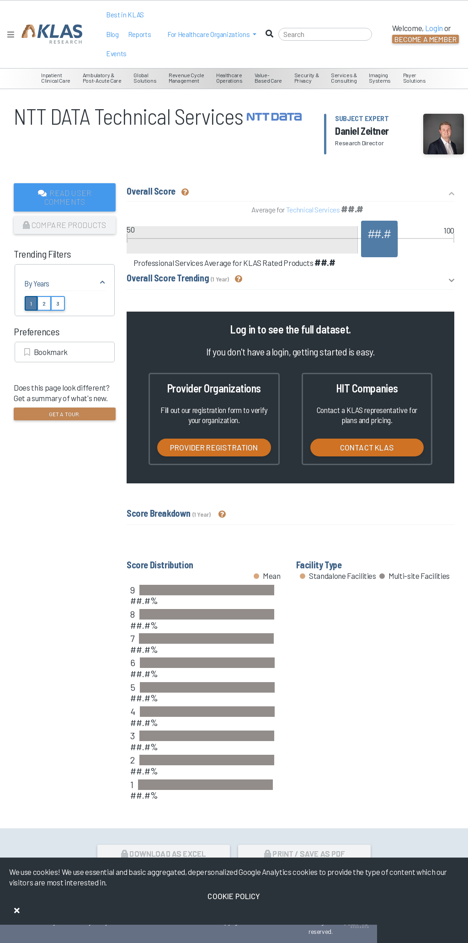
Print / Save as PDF (304, 853)
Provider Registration (214, 447)
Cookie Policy (233, 896)
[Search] (325, 34)
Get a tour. (64, 414)
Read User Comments (64, 197)
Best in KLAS (125, 15)
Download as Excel (163, 853)
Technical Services (313, 209)
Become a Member (425, 39)
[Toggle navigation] (11, 34)
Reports (139, 34)
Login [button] (434, 27)
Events (116, 53)
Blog (112, 34)
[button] (212, 34)
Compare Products (64, 224)
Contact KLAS (367, 447)
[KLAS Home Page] (49, 34)
